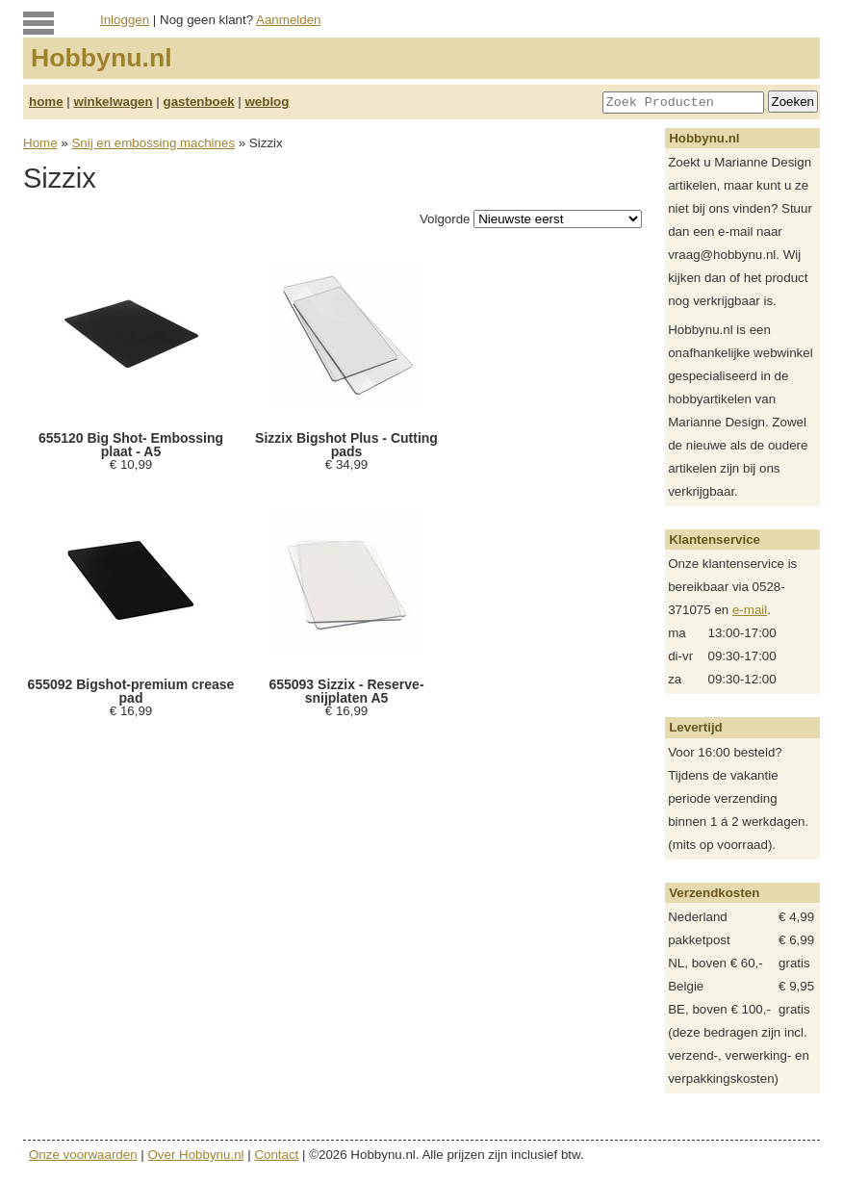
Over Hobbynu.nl (196, 1154)
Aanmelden (288, 20)
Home (40, 143)
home (46, 101)
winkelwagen (112, 101)
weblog (266, 101)
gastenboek (199, 101)
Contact (276, 1154)
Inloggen (124, 20)
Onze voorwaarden (83, 1154)
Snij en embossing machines (153, 143)
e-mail (749, 610)
